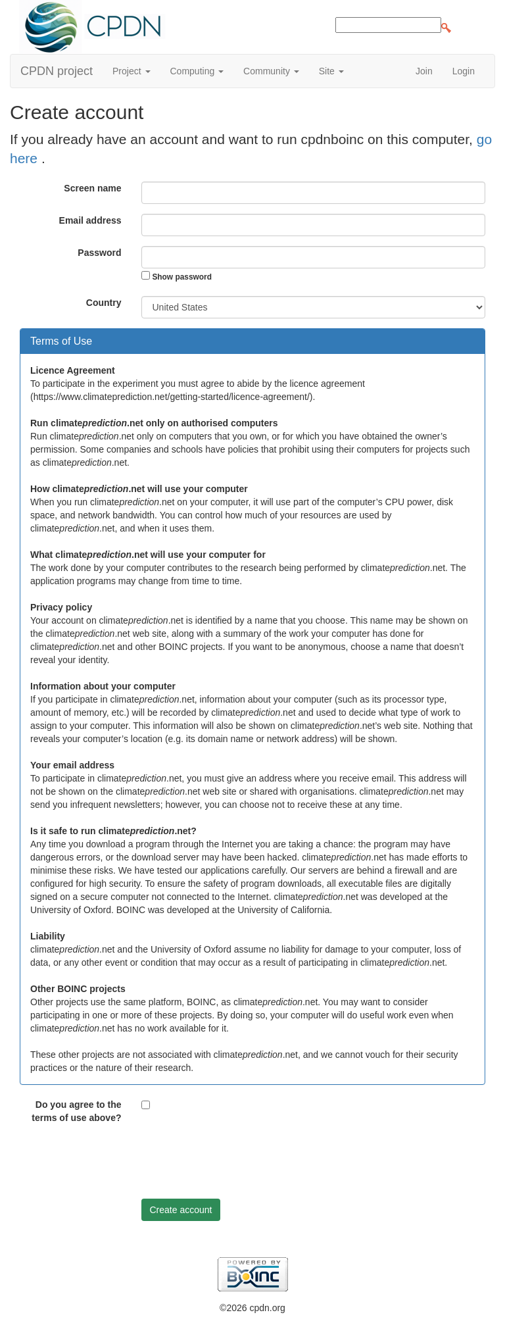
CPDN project (56, 71)
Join (424, 71)
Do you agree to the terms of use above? (76, 1111)
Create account (181, 1210)
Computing (197, 71)
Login (463, 71)
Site (331, 71)
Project (131, 71)
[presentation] (241, 1163)
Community (271, 71)
